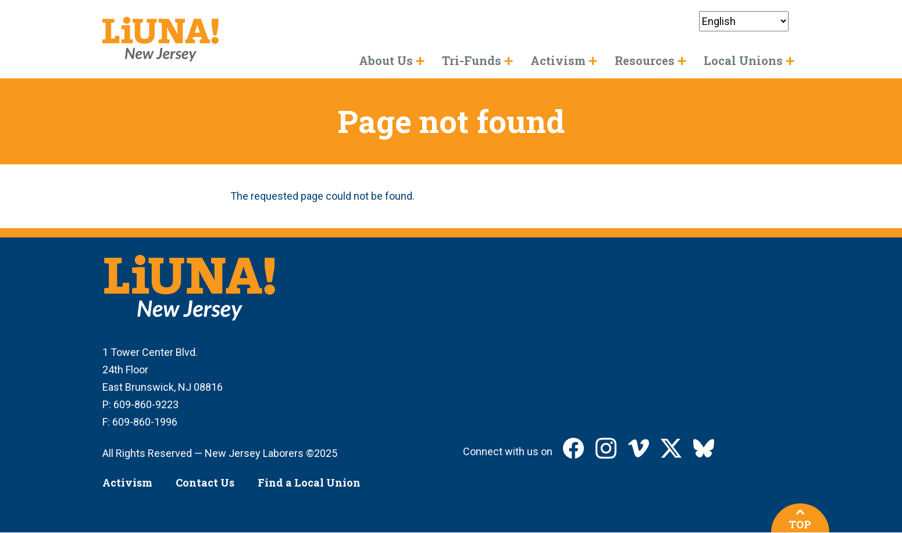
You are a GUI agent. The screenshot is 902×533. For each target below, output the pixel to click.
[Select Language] (744, 21)
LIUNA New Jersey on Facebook (573, 448)
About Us (386, 60)
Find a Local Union (309, 482)
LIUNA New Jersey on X (671, 448)
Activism (127, 482)
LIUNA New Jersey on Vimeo (639, 448)
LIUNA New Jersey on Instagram (606, 448)
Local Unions (743, 60)
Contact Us (205, 482)
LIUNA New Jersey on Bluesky (704, 448)
